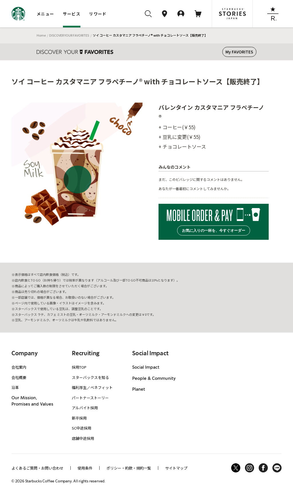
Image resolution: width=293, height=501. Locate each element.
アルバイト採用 (85, 407)
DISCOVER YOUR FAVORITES (69, 35)
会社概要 (18, 377)
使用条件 (85, 468)
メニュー (45, 14)
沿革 (15, 387)
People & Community (154, 379)
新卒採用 (79, 418)
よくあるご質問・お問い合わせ (37, 468)
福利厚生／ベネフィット (92, 387)
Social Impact (145, 368)
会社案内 (18, 367)
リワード (98, 14)
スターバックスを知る (90, 377)
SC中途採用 (81, 428)
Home (41, 35)
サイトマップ (176, 468)
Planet (138, 390)
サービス (72, 14)
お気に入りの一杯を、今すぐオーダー (213, 230)
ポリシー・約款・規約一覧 (128, 468)
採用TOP (79, 367)
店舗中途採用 (83, 438)
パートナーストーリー (90, 397)
